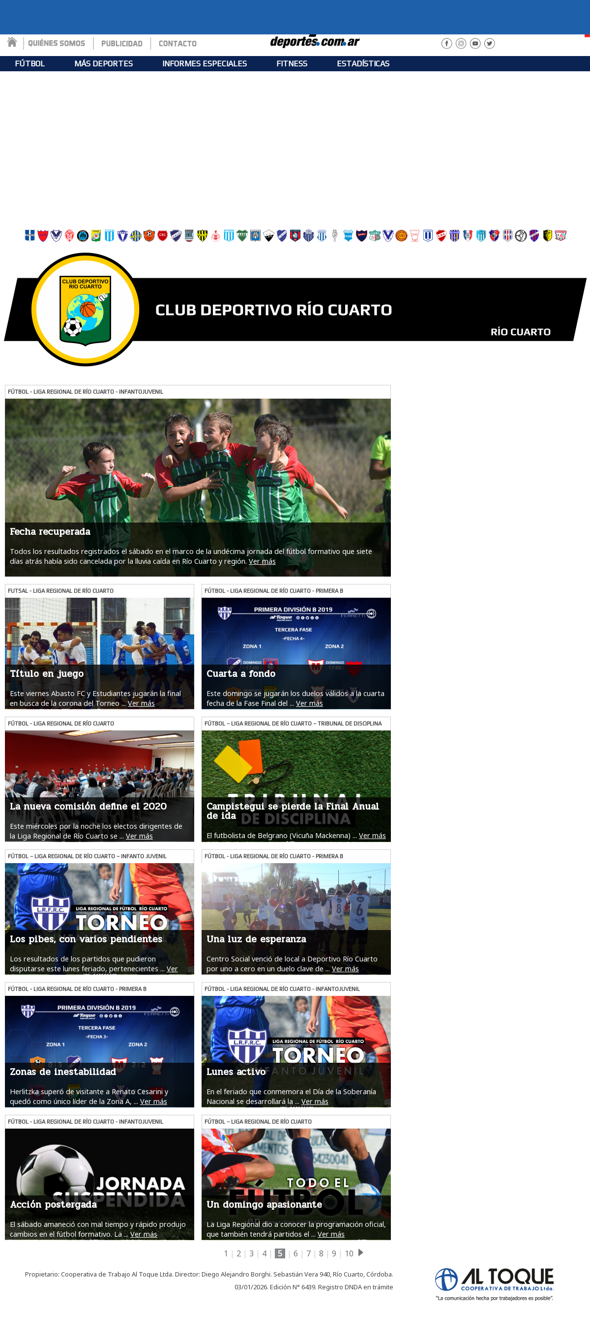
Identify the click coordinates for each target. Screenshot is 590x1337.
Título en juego (47, 674)
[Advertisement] (295, 147)
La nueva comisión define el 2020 (88, 806)
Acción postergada (53, 1204)
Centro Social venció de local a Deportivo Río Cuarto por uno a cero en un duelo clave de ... (292, 963)
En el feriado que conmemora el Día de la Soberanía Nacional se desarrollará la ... (291, 1096)
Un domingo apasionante (264, 1204)
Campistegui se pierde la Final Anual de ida (292, 811)
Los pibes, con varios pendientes (86, 939)
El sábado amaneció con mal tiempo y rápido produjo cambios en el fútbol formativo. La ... (98, 1229)
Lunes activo (236, 1072)
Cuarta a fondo (240, 674)
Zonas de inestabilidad (63, 1072)
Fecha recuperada (50, 531)
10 (349, 1253)
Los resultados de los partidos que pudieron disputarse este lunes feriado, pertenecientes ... (87, 963)
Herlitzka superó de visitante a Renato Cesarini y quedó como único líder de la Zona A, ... (89, 1096)
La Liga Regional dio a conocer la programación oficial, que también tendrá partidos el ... (296, 1229)
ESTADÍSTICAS (363, 63)
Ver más (262, 561)
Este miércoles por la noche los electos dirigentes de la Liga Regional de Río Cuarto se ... (96, 830)
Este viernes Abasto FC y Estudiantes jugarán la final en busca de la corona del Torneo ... (95, 698)
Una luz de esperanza (256, 939)
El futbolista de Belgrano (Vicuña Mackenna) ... (281, 835)
